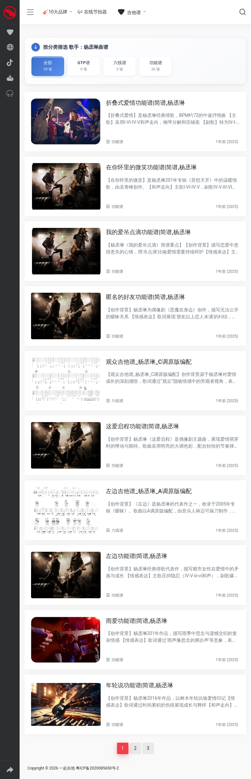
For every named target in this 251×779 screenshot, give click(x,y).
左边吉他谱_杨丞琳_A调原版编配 (149, 491)
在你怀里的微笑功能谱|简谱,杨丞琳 (151, 167)
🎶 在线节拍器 (92, 11)
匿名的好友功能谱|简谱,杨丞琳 (145, 296)
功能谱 (117, 141)
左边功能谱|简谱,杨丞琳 (137, 555)
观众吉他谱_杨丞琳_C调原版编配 (149, 361)
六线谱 (117, 401)
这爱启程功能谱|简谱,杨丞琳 (142, 426)
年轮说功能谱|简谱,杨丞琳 (140, 685)
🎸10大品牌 (55, 11)
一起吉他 (67, 768)
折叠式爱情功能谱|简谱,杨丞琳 (145, 102)
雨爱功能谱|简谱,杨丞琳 (137, 620)
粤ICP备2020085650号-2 (97, 768)
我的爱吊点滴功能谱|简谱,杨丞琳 (148, 232)
